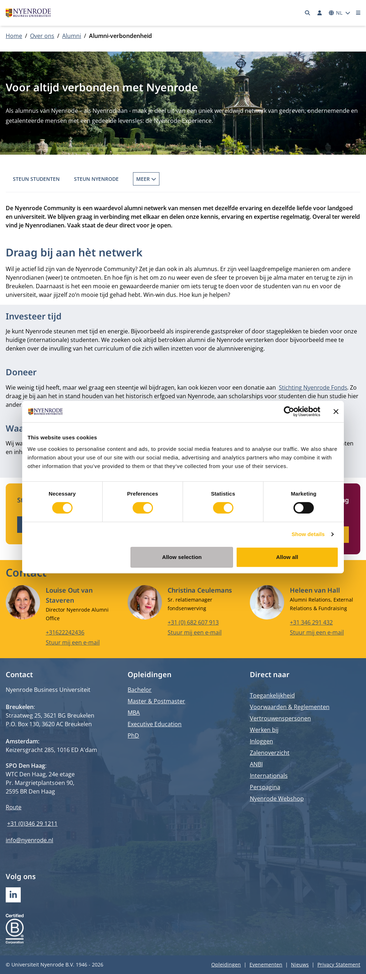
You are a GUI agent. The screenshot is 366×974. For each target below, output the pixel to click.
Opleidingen (226, 964)
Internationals (269, 776)
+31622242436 (65, 632)
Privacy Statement (338, 964)
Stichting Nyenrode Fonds (313, 387)
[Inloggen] (319, 13)
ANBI (256, 764)
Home (14, 36)
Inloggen (261, 741)
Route (13, 807)
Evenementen (265, 964)
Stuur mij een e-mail (73, 642)
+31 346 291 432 (311, 622)
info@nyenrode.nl (29, 840)
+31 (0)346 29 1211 (32, 824)
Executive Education (155, 724)
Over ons (42, 36)
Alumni (71, 36)
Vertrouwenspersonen (280, 718)
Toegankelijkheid (272, 695)
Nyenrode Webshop (277, 798)
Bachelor (140, 690)
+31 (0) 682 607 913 (193, 622)
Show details (308, 534)
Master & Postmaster (156, 701)
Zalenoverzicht (270, 753)
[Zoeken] (308, 13)
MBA (134, 713)
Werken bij (264, 730)
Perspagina (265, 787)
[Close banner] (335, 411)
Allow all (287, 557)
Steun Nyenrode (96, 178)
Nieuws (300, 964)
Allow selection (182, 557)
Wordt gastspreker (160, 178)
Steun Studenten (36, 178)
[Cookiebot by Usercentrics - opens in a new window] (289, 411)
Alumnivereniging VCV (231, 178)
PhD (133, 735)
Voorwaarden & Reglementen (290, 707)
